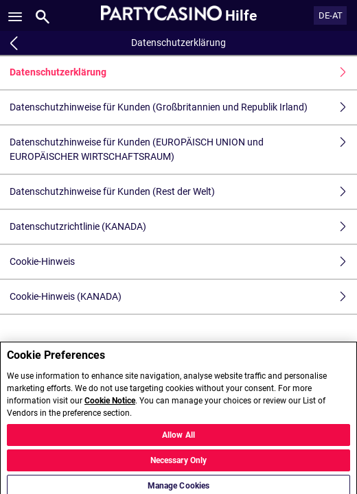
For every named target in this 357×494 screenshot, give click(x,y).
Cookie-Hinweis (183, 262)
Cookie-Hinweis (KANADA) (183, 297)
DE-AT (331, 15)
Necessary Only (178, 464)
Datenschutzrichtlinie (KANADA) (183, 227)
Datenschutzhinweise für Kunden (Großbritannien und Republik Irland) (183, 107)
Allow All (178, 439)
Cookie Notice (109, 405)
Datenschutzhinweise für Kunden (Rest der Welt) (183, 192)
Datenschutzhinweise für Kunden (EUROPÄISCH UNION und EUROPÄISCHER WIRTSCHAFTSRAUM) (183, 150)
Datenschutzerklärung (183, 72)
